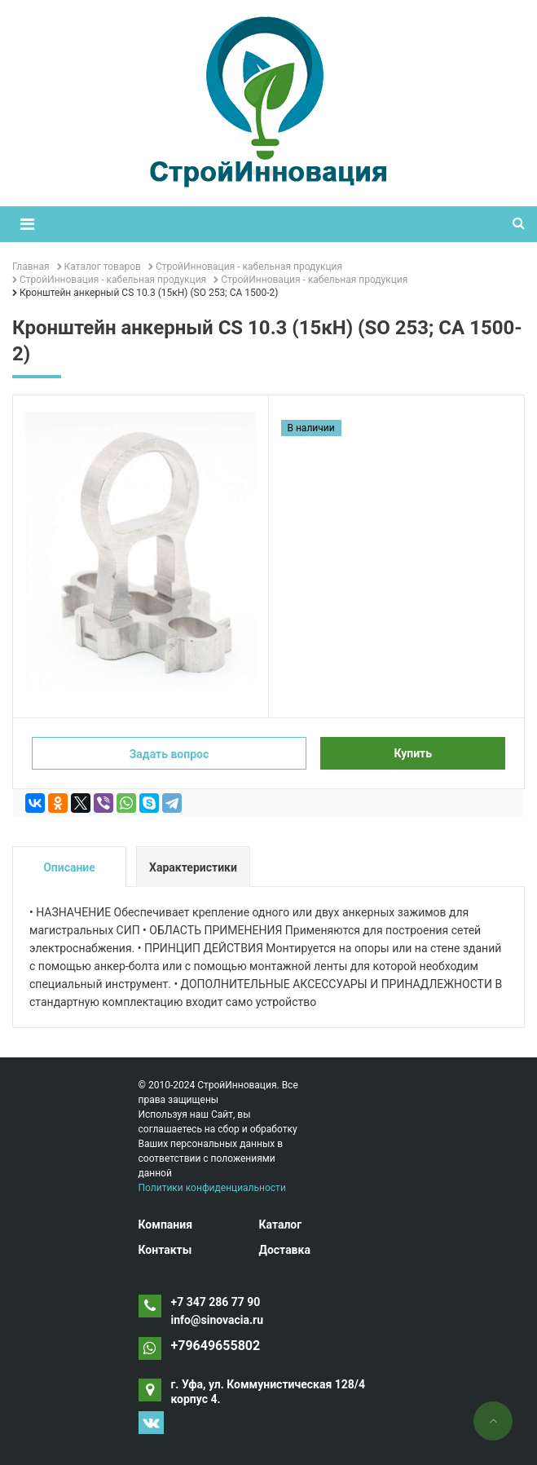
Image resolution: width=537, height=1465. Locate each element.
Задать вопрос (169, 754)
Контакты (165, 1249)
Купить (413, 753)
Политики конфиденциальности (212, 1188)
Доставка (284, 1249)
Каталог (280, 1224)
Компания (166, 1224)
